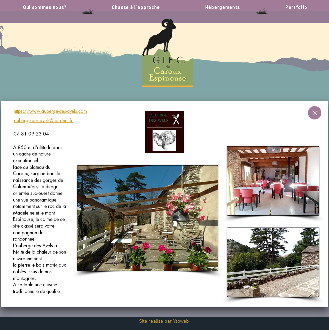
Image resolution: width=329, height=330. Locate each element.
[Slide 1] (164, 299)
